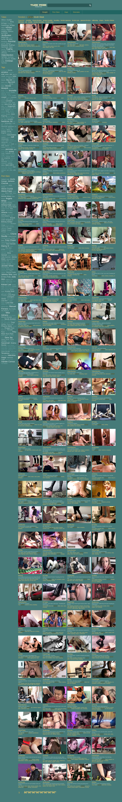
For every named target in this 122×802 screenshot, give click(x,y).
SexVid (3, 49)
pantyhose (20, 503)
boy (78, 274)
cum (7, 99)
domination (23, 197)
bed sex (25, 275)
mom (7, 140)
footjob (82, 450)
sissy (76, 223)
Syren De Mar (5, 351)
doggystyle (12, 106)
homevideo (8, 123)
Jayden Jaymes (6, 264)
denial (25, 707)
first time (45, 301)
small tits (7, 158)
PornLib (8, 43)
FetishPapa (5, 25)
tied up (84, 325)
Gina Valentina (12, 255)
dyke (56, 784)
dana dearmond (26, 251)
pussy (11, 151)
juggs (2, 128)
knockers (3, 129)
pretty (2, 151)
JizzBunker (6, 35)
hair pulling (69, 607)
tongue (73, 198)
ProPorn (12, 45)
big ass (9, 80)
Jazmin (13, 264)
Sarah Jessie (5, 339)
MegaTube (4, 37)
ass (11, 74)
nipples (8, 144)
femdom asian (49, 22)
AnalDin (9, 20)
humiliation (69, 123)
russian (7, 155)
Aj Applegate (4, 185)
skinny (12, 156)
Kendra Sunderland (9, 288)
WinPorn (7, 59)
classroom (54, 375)
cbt (26, 22)
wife (14, 170)
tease (60, 148)
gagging (69, 174)
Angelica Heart (11, 201)
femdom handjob (48, 20)
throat (2, 167)
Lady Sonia (4, 293)
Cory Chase (10, 240)
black (3, 86)
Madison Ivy (4, 304)
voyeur (97, 174)
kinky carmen (100, 761)
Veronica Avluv (9, 359)
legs (12, 129)
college (8, 94)
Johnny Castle (11, 272)
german (3, 117)
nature (10, 142)
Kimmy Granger (5, 289)
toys (14, 167)
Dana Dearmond (6, 242)
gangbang (10, 116)
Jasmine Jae (5, 261)
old (15, 144)
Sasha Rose (10, 341)
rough (2, 155)
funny (110, 197)
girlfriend (8, 117)
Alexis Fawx (6, 191)
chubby (13, 92)
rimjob (28, 173)
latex (96, 48)
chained (32, 45)
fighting (76, 350)
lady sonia (99, 250)
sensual (3, 156)
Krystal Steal (9, 291)
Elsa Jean (9, 248)
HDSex (9, 27)
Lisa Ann (4, 301)
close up (3, 94)
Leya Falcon (10, 299)
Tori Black (12, 353)
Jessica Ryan (9, 269)
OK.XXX (9, 39)
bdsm (13, 78)
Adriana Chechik (7, 182)
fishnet (87, 173)
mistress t (50, 73)
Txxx (9, 51)
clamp (53, 784)
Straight (44, 12)
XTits (2, 61)
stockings (4, 161)
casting (3, 92)
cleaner (83, 146)
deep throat (8, 104)
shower (30, 326)
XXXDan (9, 61)
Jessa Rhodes (5, 267)
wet (8, 170)
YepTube (4, 63)
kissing (10, 128)
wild (2, 171)
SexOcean (4, 47)
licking (9, 131)
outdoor (3, 147)
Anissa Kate (6, 205)
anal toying (50, 552)
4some (22, 579)
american (11, 72)
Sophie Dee (4, 350)
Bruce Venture (9, 225)
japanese (11, 126)
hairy (5, 119)
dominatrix (77, 222)
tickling (27, 277)
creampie (13, 97)
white (10, 170)
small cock (56, 148)
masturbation (11, 135)
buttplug (72, 606)
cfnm (103, 173)
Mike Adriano (5, 314)
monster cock (12, 140)
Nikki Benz (4, 320)
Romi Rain (9, 334)
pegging (24, 173)
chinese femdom (37, 20)
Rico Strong (9, 332)
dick (14, 104)
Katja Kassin (9, 282)
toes (82, 708)
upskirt (54, 376)
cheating (8, 92)
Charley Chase (5, 234)
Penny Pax (10, 324)
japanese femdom (85, 20)
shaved (8, 156)
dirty (6, 106)
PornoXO (4, 45)
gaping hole (33, 658)
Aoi (6, 207)
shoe (100, 326)
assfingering (32, 683)
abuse (25, 786)
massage (3, 135)
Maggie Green (11, 304)
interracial (4, 126)
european (8, 109)
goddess (82, 71)
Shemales (76, 12)
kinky (6, 128)
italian (32, 476)
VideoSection (7, 55)
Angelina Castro (6, 203)
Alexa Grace (9, 187)
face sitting (84, 349)
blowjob (4, 88)
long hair (9, 133)
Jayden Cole (9, 262)
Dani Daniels (11, 244)
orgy (11, 145)
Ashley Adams (9, 210)
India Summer (6, 257)
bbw (9, 78)
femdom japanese (66, 20)
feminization (87, 222)
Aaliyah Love (5, 179)
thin (82, 99)
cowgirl (3, 97)
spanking (7, 160)
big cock (11, 82)
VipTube (4, 57)
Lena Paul (11, 295)
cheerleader (101, 197)
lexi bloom (99, 503)
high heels (82, 45)
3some (10, 70)
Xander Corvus (8, 361)
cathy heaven (75, 608)
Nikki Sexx (10, 320)
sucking (10, 163)
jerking (109, 300)
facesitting (56, 20)
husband (6, 125)
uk (114, 275)
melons (8, 137)
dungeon (81, 606)
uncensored (4, 168)
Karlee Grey (9, 281)
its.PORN (4, 33)
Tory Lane (4, 355)
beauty (3, 80)
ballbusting (95, 20)
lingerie (3, 133)
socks (44, 683)
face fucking (86, 606)
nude (12, 144)
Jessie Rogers (5, 270)
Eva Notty (8, 249)
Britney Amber (6, 222)
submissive (45, 199)
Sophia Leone (11, 348)
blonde (8, 86)
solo (2, 160)
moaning (11, 139)
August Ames (10, 214)
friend (83, 248)
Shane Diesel (10, 345)
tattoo (3, 165)
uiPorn (13, 51)
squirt (11, 160)
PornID (3, 43)
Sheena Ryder (11, 346)
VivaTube (10, 57)
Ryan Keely (4, 335)
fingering (4, 116)
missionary (5, 139)
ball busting (97, 47)
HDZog (3, 29)
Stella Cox (10, 350)
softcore (13, 158)
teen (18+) (10, 165)
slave (53, 47)
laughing (69, 451)
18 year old (4, 70)
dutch (96, 784)
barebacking (4, 78)
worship (82, 46)
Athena (4, 212)
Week (41, 17)
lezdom (44, 786)
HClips (12, 25)
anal (2, 74)
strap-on (10, 161)
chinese (54, 98)
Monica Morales (6, 317)
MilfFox (11, 37)
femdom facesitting (39, 22)
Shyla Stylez (4, 348)
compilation (4, 95)
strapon (101, 20)
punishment (62, 173)
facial (7, 111)
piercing (13, 147)
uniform (98, 350)
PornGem (4, 41)
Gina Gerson (6, 254)
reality (3, 153)
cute (2, 104)
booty (2, 90)
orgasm (7, 145)
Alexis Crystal (7, 189)
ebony (14, 108)
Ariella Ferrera (5, 208)
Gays (66, 12)
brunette (12, 90)
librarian (50, 761)
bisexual (75, 146)
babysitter (38, 683)
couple (14, 95)
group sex (61, 249)
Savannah (5, 343)
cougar (9, 95)
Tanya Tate (13, 351)
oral (2, 145)
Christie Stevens (6, 238)
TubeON (4, 51)
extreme (27, 71)
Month (36, 17)
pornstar (9, 149)
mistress (87, 45)
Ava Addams (5, 216)
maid (37, 658)
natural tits (4, 142)
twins (31, 425)
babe (14, 76)
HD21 (3, 27)
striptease (4, 163)
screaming (12, 155)
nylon (103, 48)
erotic (2, 109)
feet (9, 112)
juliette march (34, 251)
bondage (11, 88)
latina (8, 129)
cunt (9, 102)
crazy (8, 97)
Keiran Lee (6, 284)
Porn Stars (56, 12)
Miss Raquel (12, 315)
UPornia (4, 53)
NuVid (3, 39)
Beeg (12, 22)
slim (86, 607)
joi (114, 173)
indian (10, 125)
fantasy (3, 112)
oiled (56, 427)
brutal (49, 503)
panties (8, 147)
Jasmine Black (10, 259)
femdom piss (75, 20)
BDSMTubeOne (5, 21)
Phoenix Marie (6, 326)
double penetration (6, 108)
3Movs (3, 20)
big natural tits (4, 84)
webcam (3, 170)
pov (15, 149)
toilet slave (21, 22)
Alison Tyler (8, 193)
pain (76, 99)
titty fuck (10, 167)
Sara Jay (9, 337)
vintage (10, 168)
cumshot (9, 101)
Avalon (7, 218)
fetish (13, 114)
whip (37, 198)
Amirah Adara (6, 196)
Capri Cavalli (4, 226)
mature (3, 137)
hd (11, 121)
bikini (71, 707)
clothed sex (62, 760)
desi (53, 452)
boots (71, 71)
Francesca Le (4, 251)
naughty (3, 144)
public (6, 151)
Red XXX (4, 330)
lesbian (3, 131)
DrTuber (4, 23)
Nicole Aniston (10, 319)
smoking (37, 631)
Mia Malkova (5, 310)
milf (12, 137)
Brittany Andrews (5, 223)
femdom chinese (109, 20)
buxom (55, 46)
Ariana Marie (12, 207)
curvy (13, 102)
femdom (8, 114)
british (6, 90)
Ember (3, 249)
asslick (49, 71)
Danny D (5, 246)
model (3, 140)
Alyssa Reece (9, 194)
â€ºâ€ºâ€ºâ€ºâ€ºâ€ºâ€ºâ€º (40, 792)
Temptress (5, 353)
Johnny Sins (6, 274)
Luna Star (9, 303)
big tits (11, 84)
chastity (30, 22)
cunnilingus (4, 102)
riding (12, 153)
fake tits (12, 111)
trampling (28, 20)
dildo (2, 106)
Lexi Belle (3, 297)
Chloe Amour (12, 236)
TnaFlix (9, 49)
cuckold (3, 99)
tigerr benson (82, 608)
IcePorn (10, 31)
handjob (10, 119)
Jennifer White (7, 266)
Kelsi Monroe (8, 286)
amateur (4, 72)
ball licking (20, 684)
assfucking (9, 76)
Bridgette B (9, 220)
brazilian (75, 658)
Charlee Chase (10, 232)
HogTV (9, 30)
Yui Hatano (4, 363)
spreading (52, 277)
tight (6, 167)
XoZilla (13, 59)
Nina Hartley (7, 322)
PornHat (12, 41)
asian (7, 74)
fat (6, 112)
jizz (15, 126)
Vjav (2, 59)
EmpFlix (10, 23)
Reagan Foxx (9, 328)
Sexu (11, 47)
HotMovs (4, 31)
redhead (8, 153)
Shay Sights (4, 346)
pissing (3, 149)
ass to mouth (28, 172)
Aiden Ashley (12, 183)
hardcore (5, 121)
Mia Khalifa (12, 309)
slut (2, 158)
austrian (96, 197)
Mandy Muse (5, 306)
